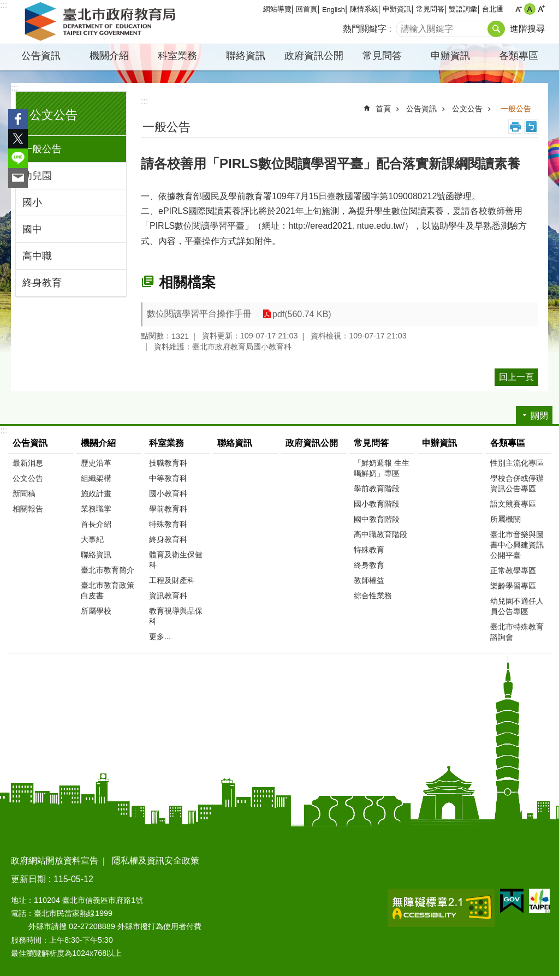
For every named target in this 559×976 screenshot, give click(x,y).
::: (3, 4)
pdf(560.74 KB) (301, 314)
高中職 (37, 256)
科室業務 (177, 55)
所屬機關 (505, 519)
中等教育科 (168, 478)
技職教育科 (168, 463)
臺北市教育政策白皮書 (107, 590)
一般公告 (42, 149)
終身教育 (42, 282)
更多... (160, 636)
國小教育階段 (377, 503)
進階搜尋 (527, 28)
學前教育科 (168, 508)
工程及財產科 (172, 580)
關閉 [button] (539, 415)
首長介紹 (96, 524)
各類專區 (518, 55)
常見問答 (430, 9)
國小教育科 (168, 493)
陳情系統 (364, 9)
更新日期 (28, 879)
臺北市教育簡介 (107, 570)
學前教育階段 (377, 488)
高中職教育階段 (380, 534)
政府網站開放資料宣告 (54, 860)
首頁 (383, 108)
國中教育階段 (377, 519)
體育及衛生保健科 (176, 559)
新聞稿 (24, 493)
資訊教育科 (168, 595)
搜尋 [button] (496, 29)
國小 (32, 202)
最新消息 (28, 463)
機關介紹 (109, 55)
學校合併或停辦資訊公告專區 (517, 483)
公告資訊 (41, 55)
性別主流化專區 (517, 463)
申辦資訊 (397, 9)
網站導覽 (277, 9)
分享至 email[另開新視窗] (18, 178)
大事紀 (92, 539)
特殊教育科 (168, 524)
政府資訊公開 (313, 55)
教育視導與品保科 (176, 616)
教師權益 (369, 580)
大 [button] (541, 9)
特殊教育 (369, 549)
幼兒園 (37, 175)
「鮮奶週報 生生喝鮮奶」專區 (381, 468)
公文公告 (53, 115)
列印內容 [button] (515, 127)
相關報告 (28, 508)
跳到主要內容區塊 (5, 5)
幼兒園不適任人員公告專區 (517, 606)
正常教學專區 (513, 570)
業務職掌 (96, 508)
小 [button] (518, 9)
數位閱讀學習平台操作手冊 (199, 313)
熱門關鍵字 (364, 28)
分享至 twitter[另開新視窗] (18, 138)
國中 (32, 229)
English (333, 9)
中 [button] (530, 9)
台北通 (492, 9)
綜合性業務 (373, 595)
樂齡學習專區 (513, 585)
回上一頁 (516, 377)
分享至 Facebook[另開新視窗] (18, 119)
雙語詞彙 (463, 9)
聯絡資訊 (245, 55)
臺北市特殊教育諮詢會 (517, 631)
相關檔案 (187, 282)
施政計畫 (96, 493)
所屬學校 (96, 610)
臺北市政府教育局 (102, 22)
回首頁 (306, 9)
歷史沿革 (96, 463)
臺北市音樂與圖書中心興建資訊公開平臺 (517, 545)
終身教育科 (168, 539)
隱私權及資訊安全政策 (155, 860)
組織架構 (96, 478)
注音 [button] (531, 127)
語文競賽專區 (513, 503)
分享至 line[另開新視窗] (18, 158)
